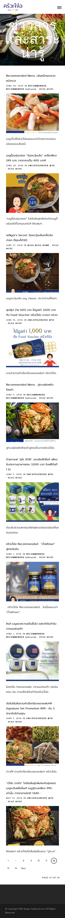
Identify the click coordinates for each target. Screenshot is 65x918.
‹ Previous (15, 861)
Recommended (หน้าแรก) (21, 89)
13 (8, 868)
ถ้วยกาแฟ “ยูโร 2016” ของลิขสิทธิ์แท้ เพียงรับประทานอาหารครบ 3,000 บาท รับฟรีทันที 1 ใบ (32, 464)
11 (46, 860)
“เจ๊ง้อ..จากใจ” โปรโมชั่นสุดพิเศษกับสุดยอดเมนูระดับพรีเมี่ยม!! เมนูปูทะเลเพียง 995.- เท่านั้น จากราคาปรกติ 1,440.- (31, 788)
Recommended (37, 85)
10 (39, 860)
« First (8, 861)
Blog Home (42, 245)
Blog (31, 245)
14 (16, 868)
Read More (46, 89)
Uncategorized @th (41, 165)
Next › (23, 869)
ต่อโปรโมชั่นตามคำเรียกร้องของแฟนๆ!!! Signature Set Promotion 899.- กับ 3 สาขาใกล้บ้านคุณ (30, 708)
